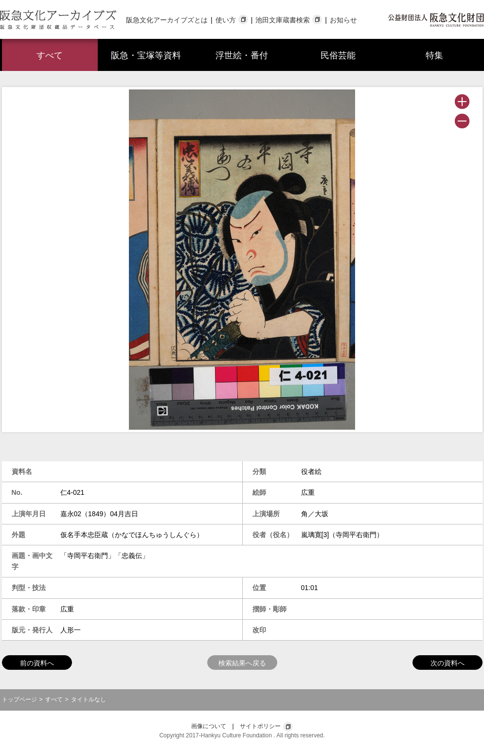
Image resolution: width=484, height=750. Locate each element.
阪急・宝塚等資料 (146, 55)
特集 (434, 55)
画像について (208, 726)
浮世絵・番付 (241, 55)
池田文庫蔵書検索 (282, 20)
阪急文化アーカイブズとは (167, 20)
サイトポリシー (260, 726)
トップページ (19, 699)
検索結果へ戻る (242, 663)
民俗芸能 (338, 55)
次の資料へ (447, 663)
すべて (49, 55)
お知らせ (343, 20)
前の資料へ (37, 663)
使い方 (225, 20)
